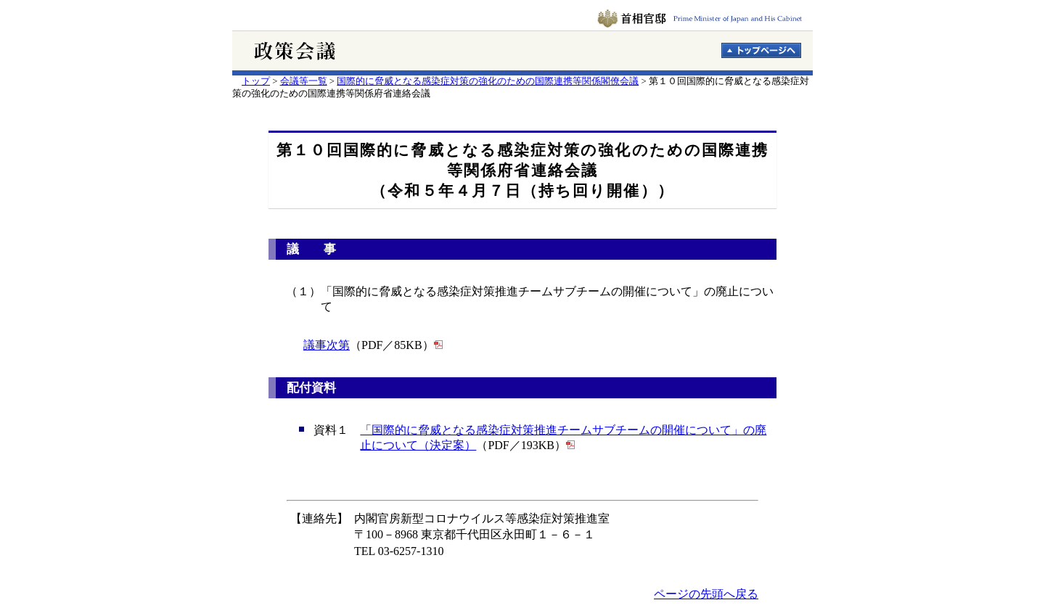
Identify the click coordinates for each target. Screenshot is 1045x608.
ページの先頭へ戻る (706, 594)
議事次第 (326, 345)
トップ (256, 81)
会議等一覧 (303, 81)
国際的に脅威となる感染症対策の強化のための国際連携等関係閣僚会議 (488, 81)
